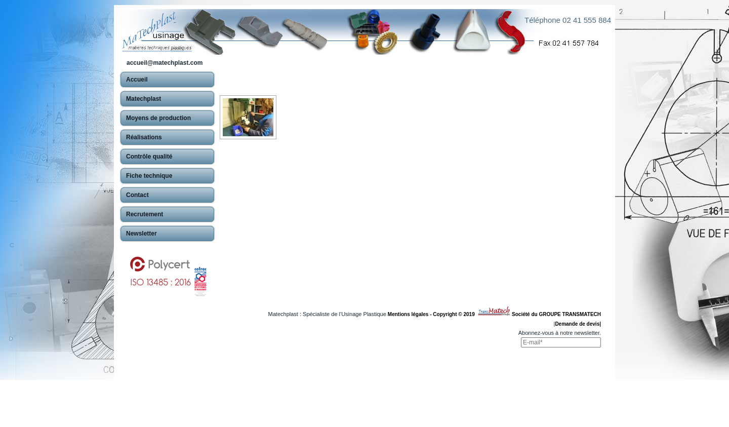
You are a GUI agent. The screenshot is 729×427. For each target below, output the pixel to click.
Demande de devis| (578, 324)
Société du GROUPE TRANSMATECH (556, 314)
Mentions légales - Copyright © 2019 (432, 314)
